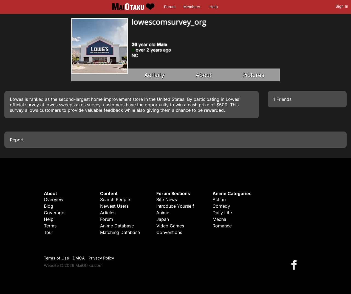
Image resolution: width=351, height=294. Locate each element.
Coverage (54, 212)
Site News (166, 199)
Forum (170, 7)
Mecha (219, 219)
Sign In (342, 6)
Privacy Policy (101, 258)
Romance (222, 226)
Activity (154, 75)
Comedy (221, 206)
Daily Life (222, 212)
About (203, 75)
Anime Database (117, 226)
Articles (107, 212)
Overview (53, 199)
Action (219, 199)
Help (214, 7)
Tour (48, 232)
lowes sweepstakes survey (73, 104)
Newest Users (114, 206)
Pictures (253, 75)
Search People (115, 199)
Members (191, 7)
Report (17, 139)
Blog (48, 206)
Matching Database (120, 232)
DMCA (79, 258)
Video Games (170, 226)
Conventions (169, 232)
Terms (50, 226)
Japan (162, 219)
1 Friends (282, 99)
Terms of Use (56, 258)
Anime (162, 212)
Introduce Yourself (175, 206)
